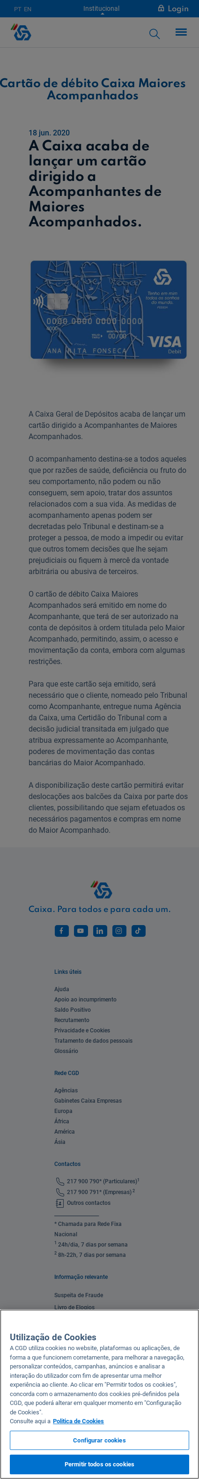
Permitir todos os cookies (99, 1464)
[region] (99, 1394)
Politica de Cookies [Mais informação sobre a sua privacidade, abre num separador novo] (78, 1421)
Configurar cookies (99, 1440)
